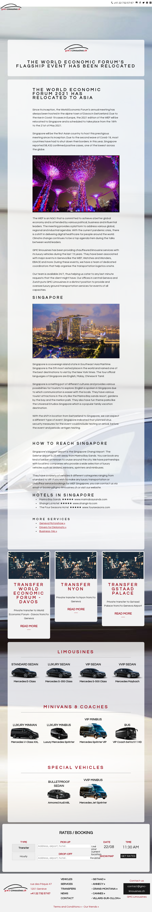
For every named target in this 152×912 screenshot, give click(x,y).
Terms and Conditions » (67, 906)
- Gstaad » (98, 879)
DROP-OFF (65, 854)
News (64, 893)
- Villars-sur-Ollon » (105, 898)
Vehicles (66, 879)
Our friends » (91, 906)
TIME (128, 842)
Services (67, 884)
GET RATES (128, 856)
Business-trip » (48, 531)
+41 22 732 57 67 (124, 2)
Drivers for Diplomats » (52, 527)
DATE (106, 842)
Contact (67, 898)
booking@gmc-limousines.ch (60, 487)
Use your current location (93, 846)
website (96, 487)
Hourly (23, 856)
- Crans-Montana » (104, 888)
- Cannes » (98, 893)
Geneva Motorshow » (52, 523)
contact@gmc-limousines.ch (136, 888)
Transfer (23, 848)
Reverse (92, 858)
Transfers (68, 888)
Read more (29, 626)
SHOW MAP (107, 856)
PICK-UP (65, 842)
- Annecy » (98, 884)
